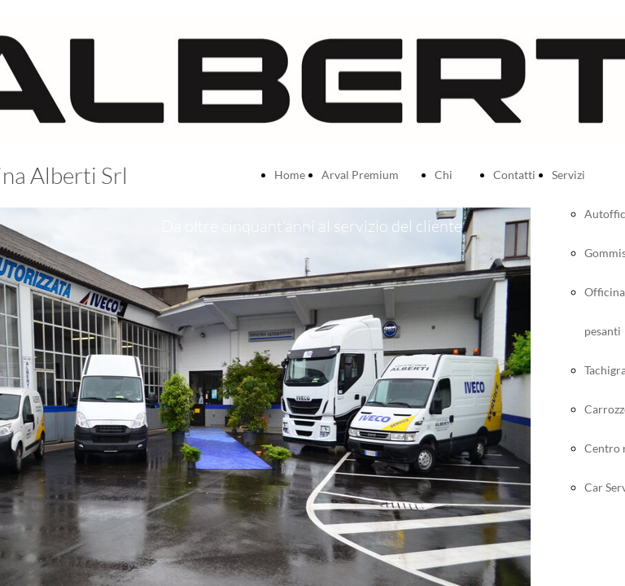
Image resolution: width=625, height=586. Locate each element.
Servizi (568, 174)
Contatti (514, 174)
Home (289, 174)
